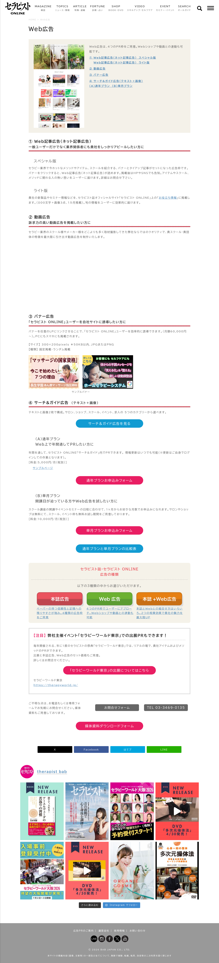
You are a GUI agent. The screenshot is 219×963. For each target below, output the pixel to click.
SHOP (116, 8)
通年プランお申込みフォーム (109, 480)
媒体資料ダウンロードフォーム (109, 726)
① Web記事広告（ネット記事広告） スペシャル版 (122, 57)
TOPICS (62, 8)
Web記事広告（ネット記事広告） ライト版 (121, 62)
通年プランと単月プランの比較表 (109, 548)
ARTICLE (80, 8)
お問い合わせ (138, 931)
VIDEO (140, 8)
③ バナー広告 (98, 74)
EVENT (165, 8)
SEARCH (184, 8)
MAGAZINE (43, 8)
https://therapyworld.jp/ (56, 685)
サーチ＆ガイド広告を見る (109, 423)
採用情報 (119, 931)
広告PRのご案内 (83, 931)
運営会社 (104, 931)
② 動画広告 (97, 68)
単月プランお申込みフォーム (109, 530)
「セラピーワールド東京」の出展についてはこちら (109, 670)
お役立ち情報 (168, 197)
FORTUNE (97, 8)
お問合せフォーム (117, 707)
